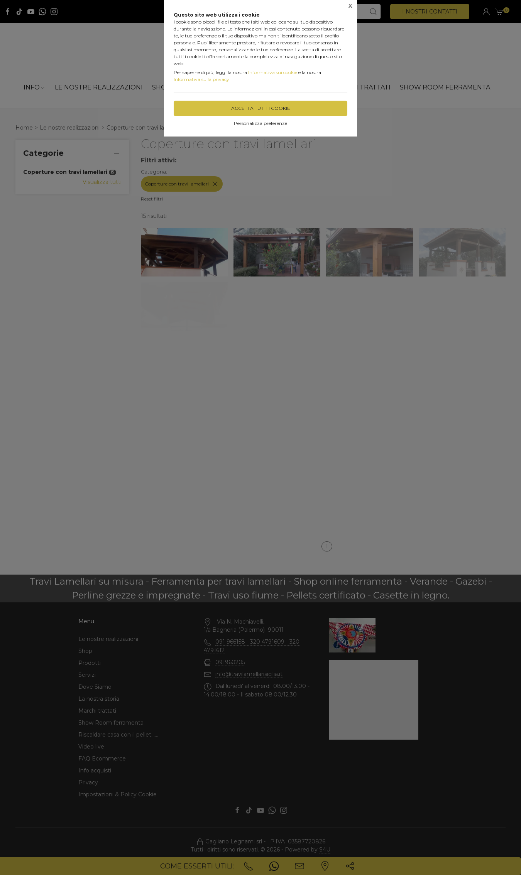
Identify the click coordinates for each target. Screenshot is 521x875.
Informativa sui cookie (272, 72)
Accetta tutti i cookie (260, 108)
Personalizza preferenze (260, 123)
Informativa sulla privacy (201, 79)
